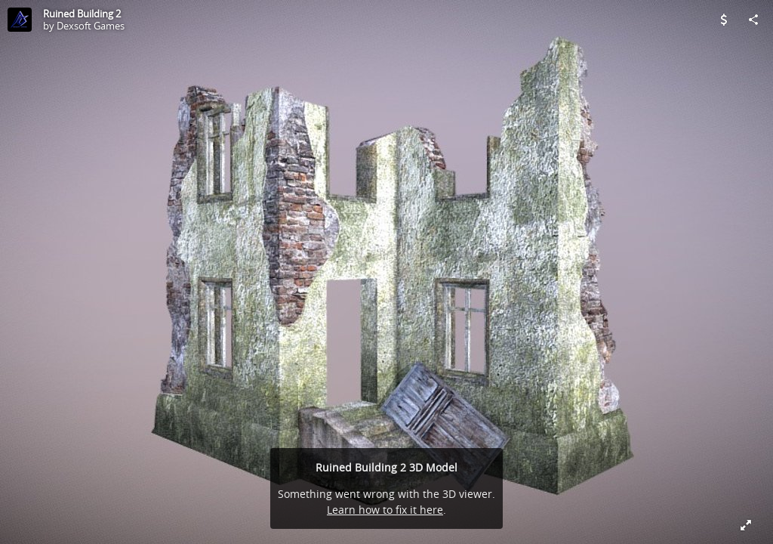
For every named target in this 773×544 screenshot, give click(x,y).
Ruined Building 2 (82, 13)
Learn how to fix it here (385, 509)
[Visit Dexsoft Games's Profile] (20, 20)
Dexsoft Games (91, 25)
